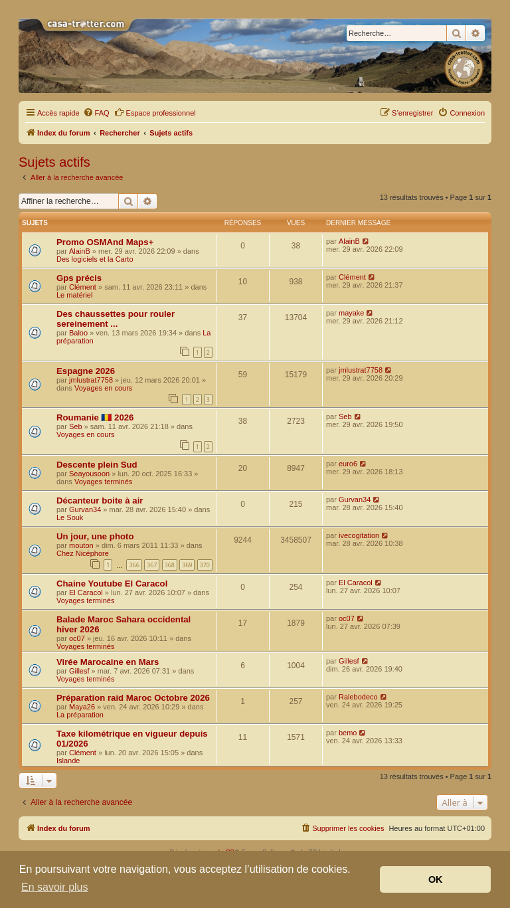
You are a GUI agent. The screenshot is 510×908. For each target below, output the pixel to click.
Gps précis (79, 278)
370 (205, 565)
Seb (75, 426)
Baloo (78, 333)
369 (187, 565)
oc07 (77, 638)
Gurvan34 (85, 509)
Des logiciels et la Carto (94, 259)
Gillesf (79, 671)
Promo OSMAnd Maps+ (104, 242)
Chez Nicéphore (82, 553)
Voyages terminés (103, 482)
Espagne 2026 (85, 371)
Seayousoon (89, 474)
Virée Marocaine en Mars (107, 662)
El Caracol (86, 592)
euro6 (348, 464)
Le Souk (69, 517)
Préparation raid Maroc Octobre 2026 (133, 698)
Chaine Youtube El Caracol (111, 584)
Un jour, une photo (94, 536)
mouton (81, 545)
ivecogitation (359, 535)
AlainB (79, 251)
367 (152, 565)
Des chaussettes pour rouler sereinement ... (115, 319)
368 (170, 565)
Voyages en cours (103, 388)
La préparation (80, 715)
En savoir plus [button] (54, 887)
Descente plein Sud (96, 465)
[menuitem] (96, 113)
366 (134, 565)
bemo (348, 733)
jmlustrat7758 (91, 380)
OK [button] (435, 879)
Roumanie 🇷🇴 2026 (94, 417)
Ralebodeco (358, 697)
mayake (352, 313)
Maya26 (82, 707)
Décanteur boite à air (99, 500)
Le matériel (74, 295)
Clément (82, 287)
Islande (68, 761)
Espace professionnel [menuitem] (155, 112)
